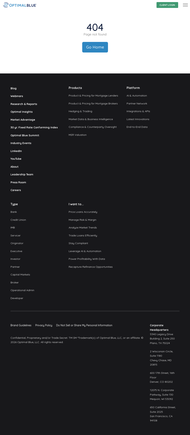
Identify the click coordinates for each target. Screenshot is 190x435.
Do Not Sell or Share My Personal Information (84, 325)
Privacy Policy (43, 325)
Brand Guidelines (21, 325)
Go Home (95, 47)
